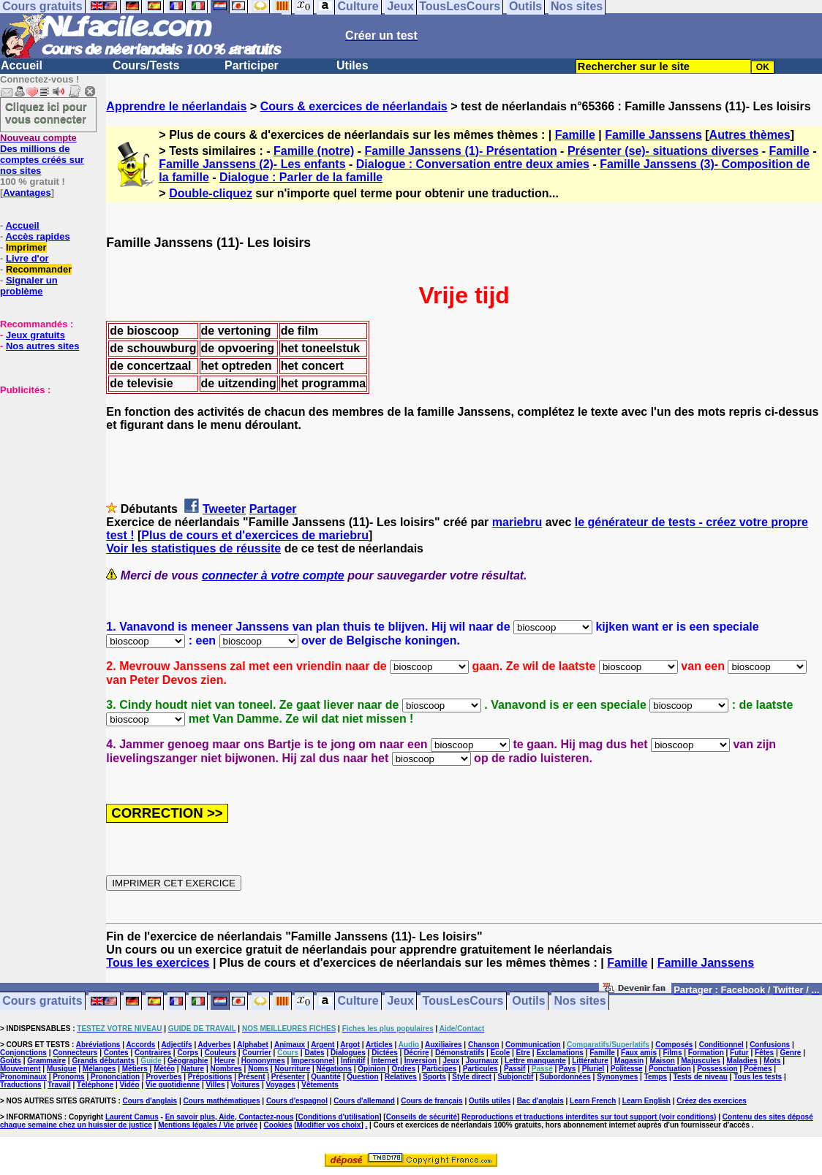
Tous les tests (758, 1077)
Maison (661, 1061)
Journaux (482, 1061)
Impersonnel (312, 1061)
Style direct (471, 1077)
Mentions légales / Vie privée (207, 1125)
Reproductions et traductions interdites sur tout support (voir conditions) (588, 1117)
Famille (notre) (314, 151)
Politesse (627, 1069)
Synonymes (617, 1077)
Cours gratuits (42, 1001)
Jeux (400, 1001)
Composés (674, 1045)
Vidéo (129, 1085)
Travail (59, 1085)
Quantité (326, 1077)
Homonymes (263, 1061)
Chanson (483, 1045)
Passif (514, 1069)
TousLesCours (463, 1001)
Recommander (39, 269)
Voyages (280, 1085)
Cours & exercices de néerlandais (354, 106)
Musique (62, 1069)
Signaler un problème (29, 286)
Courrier (256, 1053)
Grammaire (46, 1061)
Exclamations (559, 1053)
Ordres (403, 1069)
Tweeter (224, 509)
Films (672, 1053)
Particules (480, 1069)
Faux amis (639, 1053)
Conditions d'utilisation (339, 1117)
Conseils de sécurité (421, 1117)
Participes (439, 1069)
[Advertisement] (44, 468)
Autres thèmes (750, 135)
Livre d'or (27, 258)
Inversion (420, 1061)
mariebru (517, 522)
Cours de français (431, 1101)
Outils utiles (489, 1101)
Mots (771, 1061)
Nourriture (292, 1069)
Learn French (593, 1101)
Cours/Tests (146, 65)
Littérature (590, 1061)
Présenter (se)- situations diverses (663, 151)
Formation (706, 1053)
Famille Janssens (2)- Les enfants (252, 164)
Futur (739, 1053)
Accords (140, 1045)
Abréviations (98, 1045)
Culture (358, 1001)
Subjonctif (516, 1077)
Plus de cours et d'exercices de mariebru (255, 535)
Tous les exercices (157, 963)
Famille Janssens (653, 135)
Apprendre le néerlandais (176, 106)
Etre (523, 1053)
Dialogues (348, 1053)
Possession (717, 1069)
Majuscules (700, 1061)
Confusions (770, 1045)
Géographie (187, 1061)
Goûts (10, 1061)
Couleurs (220, 1053)
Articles (379, 1045)
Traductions (21, 1085)
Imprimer (26, 247)
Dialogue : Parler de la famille (300, 177)
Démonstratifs (459, 1053)
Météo (164, 1069)
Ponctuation (670, 1069)
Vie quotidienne (173, 1085)
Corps (187, 1053)
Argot (350, 1045)
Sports (434, 1077)
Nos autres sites (42, 346)
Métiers (135, 1069)
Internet (385, 1061)
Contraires (153, 1053)
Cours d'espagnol (297, 1101)
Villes (215, 1085)
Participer (252, 65)
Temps (656, 1077)
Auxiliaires (443, 1045)
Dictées (385, 1053)
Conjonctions (23, 1053)
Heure (224, 1061)
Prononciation (115, 1077)
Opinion (371, 1069)
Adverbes (215, 1045)
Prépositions (210, 1077)
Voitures (245, 1085)
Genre (791, 1053)
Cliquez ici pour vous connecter (46, 112)
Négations (334, 1069)
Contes (116, 1053)
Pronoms (68, 1077)
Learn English (646, 1101)
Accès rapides (37, 236)
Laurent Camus (132, 1117)
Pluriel (593, 1069)
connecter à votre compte (273, 575)
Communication (533, 1045)
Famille (575, 135)
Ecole (500, 1053)
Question (362, 1077)
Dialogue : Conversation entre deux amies (472, 164)
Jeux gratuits (35, 335)
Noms (258, 1069)
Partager (273, 509)
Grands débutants (103, 1061)
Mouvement (20, 1069)
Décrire (416, 1053)
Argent (322, 1045)
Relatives (401, 1077)
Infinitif (353, 1061)
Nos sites (580, 1001)
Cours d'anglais (150, 1101)
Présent (251, 1077)
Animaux (289, 1045)
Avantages (26, 192)
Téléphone (95, 1085)
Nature (192, 1069)
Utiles (352, 65)
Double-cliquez (210, 193)
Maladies (742, 1061)
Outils (528, 1001)
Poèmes (758, 1069)
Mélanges (99, 1069)
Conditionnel (721, 1045)
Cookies (278, 1125)
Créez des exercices (711, 1101)
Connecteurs (75, 1053)
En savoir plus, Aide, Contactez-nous (229, 1117)
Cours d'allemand (364, 1101)
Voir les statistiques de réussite (193, 548)
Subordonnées (565, 1077)
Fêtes (764, 1053)
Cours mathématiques (222, 1101)
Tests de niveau (701, 1077)
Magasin (629, 1061)
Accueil (21, 65)
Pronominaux (23, 1077)
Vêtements (320, 1085)
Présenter (288, 1077)
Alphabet (252, 1045)
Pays (567, 1069)
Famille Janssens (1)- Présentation (460, 151)
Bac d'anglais (540, 1101)
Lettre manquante (535, 1061)
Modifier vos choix (329, 1125)
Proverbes (164, 1077)
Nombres (225, 1069)
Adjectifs (176, 1045)
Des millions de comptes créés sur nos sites (42, 154)
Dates (314, 1053)
